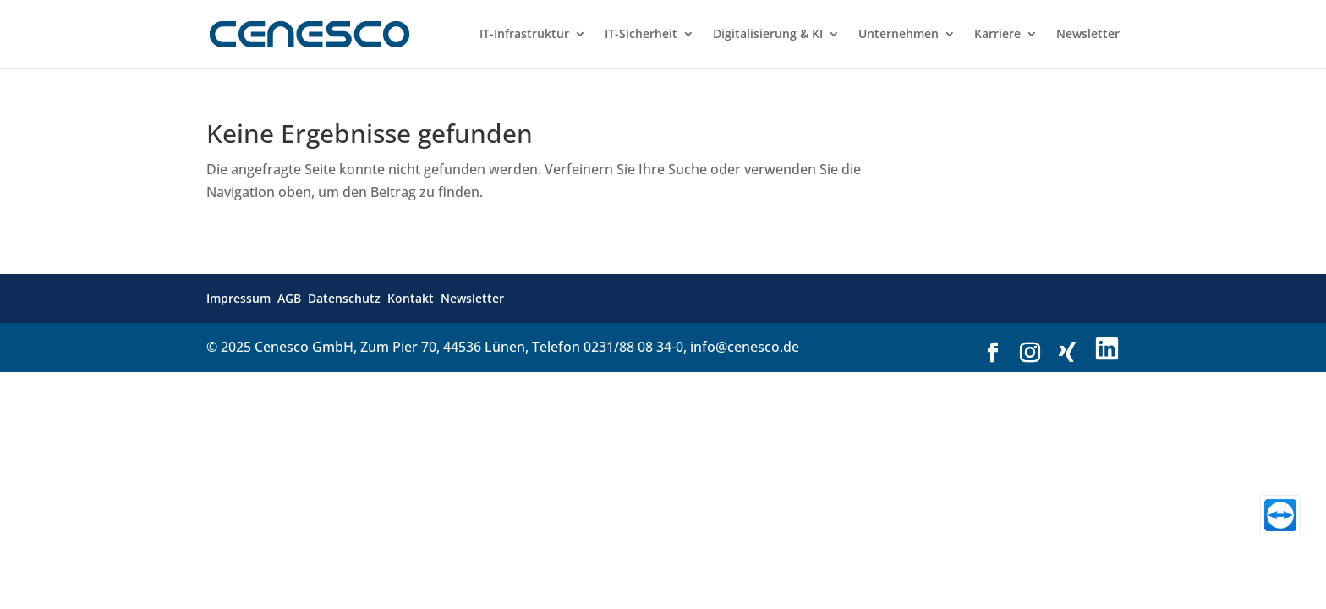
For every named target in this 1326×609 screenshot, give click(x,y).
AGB (289, 298)
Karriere (997, 34)
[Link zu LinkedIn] (1107, 350)
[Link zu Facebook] (993, 353)
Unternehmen (898, 34)
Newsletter (1088, 34)
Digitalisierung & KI (768, 34)
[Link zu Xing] (1067, 352)
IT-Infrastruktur (524, 34)
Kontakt (410, 298)
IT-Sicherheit (641, 34)
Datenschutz (344, 298)
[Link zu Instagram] (1030, 353)
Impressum (238, 298)
